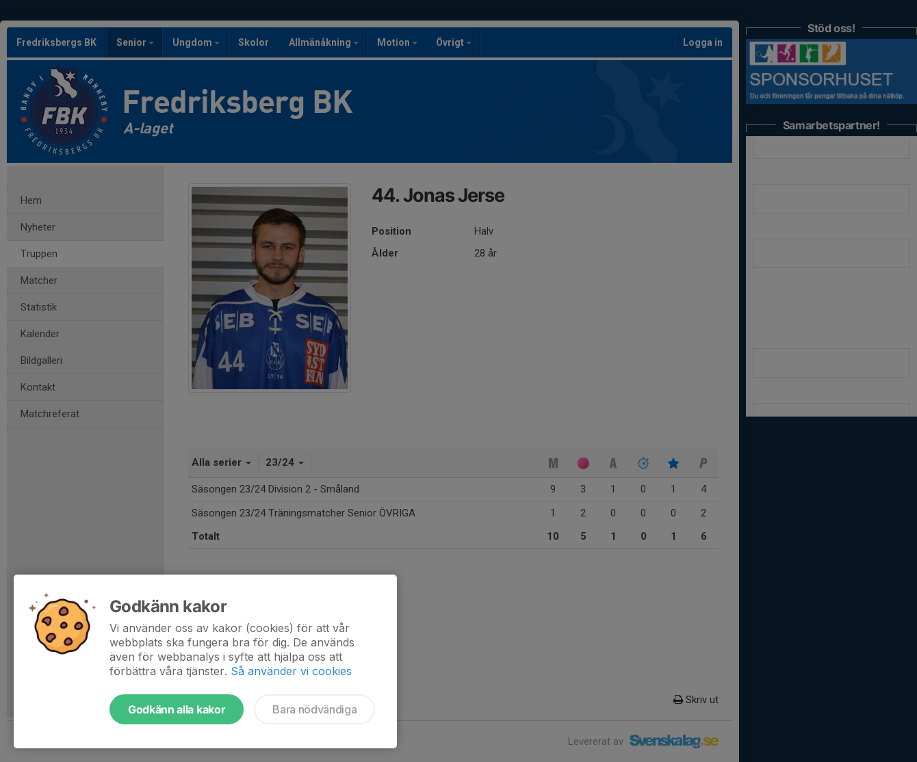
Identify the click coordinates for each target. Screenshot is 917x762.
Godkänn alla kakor (176, 709)
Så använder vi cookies (291, 671)
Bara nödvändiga (314, 709)
